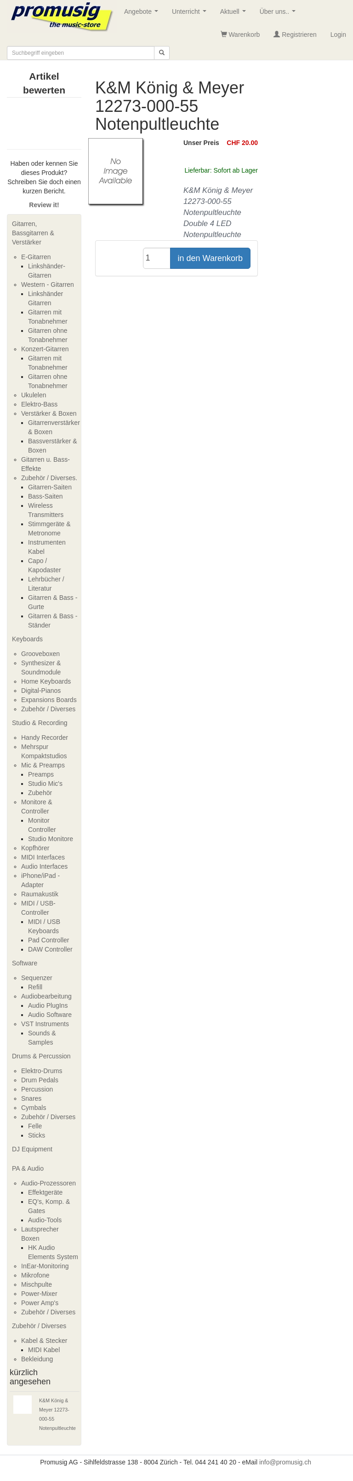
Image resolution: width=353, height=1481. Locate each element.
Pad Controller (48, 940)
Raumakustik (39, 894)
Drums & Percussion (41, 1056)
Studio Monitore (50, 838)
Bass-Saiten (45, 496)
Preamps (41, 774)
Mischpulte (36, 1284)
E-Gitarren (36, 257)
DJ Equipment (32, 1149)
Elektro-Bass (39, 404)
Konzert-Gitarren (44, 349)
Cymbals (33, 1107)
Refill (35, 987)
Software (24, 963)
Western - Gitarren (47, 284)
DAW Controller (50, 949)
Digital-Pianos (41, 690)
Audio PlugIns (48, 1005)
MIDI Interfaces (43, 857)
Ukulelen (33, 395)
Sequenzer (36, 978)
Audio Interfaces (44, 866)
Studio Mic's (45, 783)
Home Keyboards (46, 681)
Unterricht (191, 14)
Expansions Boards (49, 699)
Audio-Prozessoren (48, 1183)
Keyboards (27, 639)
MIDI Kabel (44, 1349)
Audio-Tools (45, 1220)
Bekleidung (37, 1359)
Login (338, 34)
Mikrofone (35, 1275)
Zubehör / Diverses (48, 709)
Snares (31, 1098)
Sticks (36, 1135)
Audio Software (50, 1014)
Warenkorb (240, 34)
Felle (35, 1126)
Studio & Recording (40, 722)
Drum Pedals (39, 1080)
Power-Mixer (39, 1293)
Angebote (143, 14)
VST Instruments (45, 1024)
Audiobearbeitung (46, 996)
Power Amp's (39, 1303)
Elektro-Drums (41, 1070)
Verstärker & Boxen (49, 413)
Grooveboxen (40, 653)
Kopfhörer (35, 848)
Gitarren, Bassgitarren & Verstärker (33, 233)
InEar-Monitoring (45, 1266)
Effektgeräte (45, 1192)
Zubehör (40, 792)
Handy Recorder (44, 737)
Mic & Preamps (43, 765)
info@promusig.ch (285, 1462)
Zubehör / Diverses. (49, 478)
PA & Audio (28, 1168)
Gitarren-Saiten (50, 487)
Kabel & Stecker (44, 1340)
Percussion (37, 1089)
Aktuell (235, 14)
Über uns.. (279, 14)
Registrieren (294, 34)
